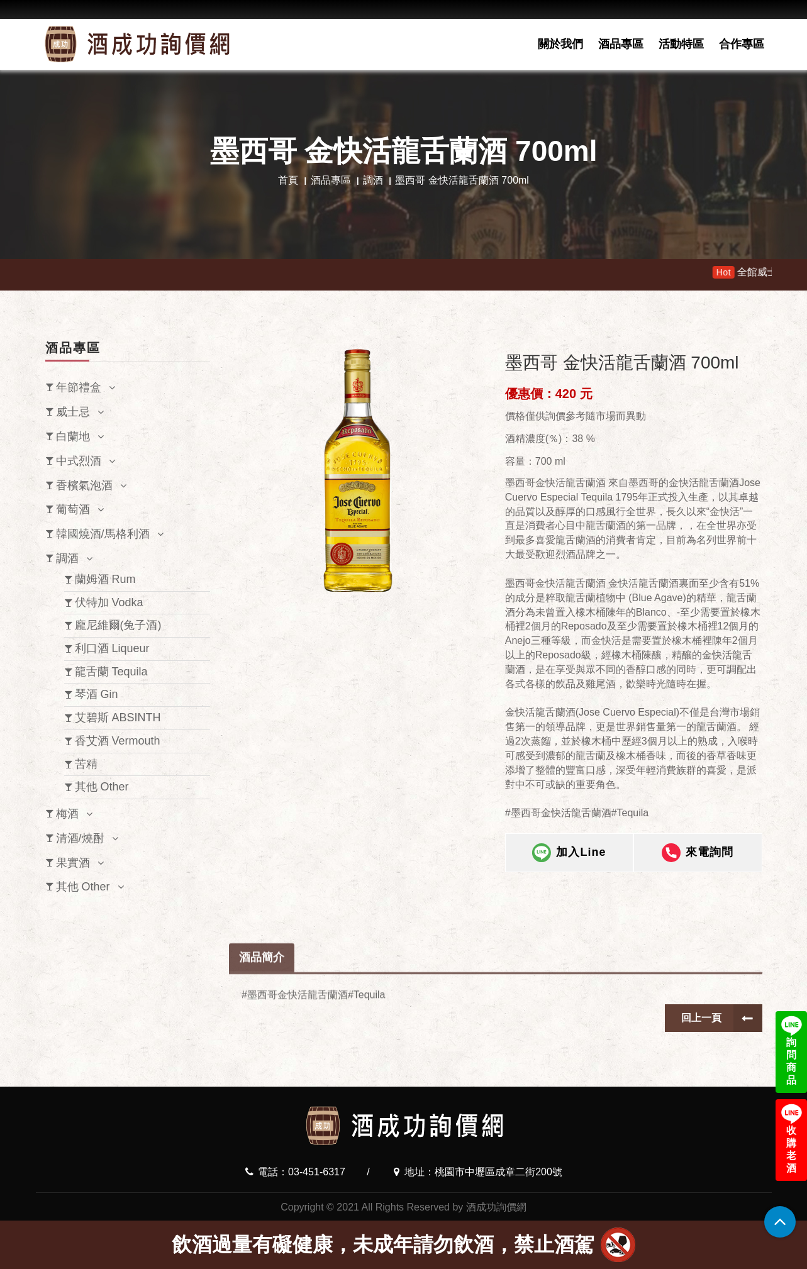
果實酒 (73, 862)
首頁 (288, 180)
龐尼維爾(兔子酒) (118, 625)
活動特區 (681, 44)
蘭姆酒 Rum (105, 579)
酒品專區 (620, 44)
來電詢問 (697, 865)
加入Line (569, 865)
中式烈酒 (78, 461)
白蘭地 (73, 436)
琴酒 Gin (96, 694)
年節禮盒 (78, 387)
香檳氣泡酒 (84, 485)
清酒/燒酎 (80, 838)
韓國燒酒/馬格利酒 (103, 534)
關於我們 (560, 44)
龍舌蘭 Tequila (111, 671)
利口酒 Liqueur (112, 648)
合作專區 (741, 44)
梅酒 (67, 813)
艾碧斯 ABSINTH (118, 717)
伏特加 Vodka (109, 602)
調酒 (373, 180)
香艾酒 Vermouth (117, 740)
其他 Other (102, 786)
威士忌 (73, 412)
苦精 (86, 764)
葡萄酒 (73, 509)
